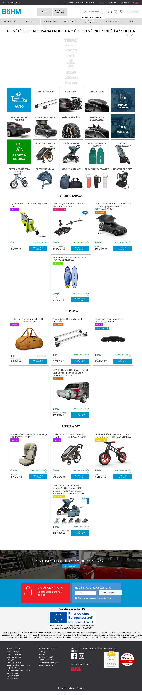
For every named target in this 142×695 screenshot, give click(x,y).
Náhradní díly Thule (122, 105)
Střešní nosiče (50, 21)
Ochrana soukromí (46, 656)
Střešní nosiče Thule (46, 659)
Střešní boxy (111, 21)
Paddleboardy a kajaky (97, 143)
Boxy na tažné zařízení (19, 118)
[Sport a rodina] (19, 151)
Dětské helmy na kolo (45, 169)
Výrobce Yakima (13, 675)
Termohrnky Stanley (97, 168)
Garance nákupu (13, 651)
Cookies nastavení (46, 664)
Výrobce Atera (12, 672)
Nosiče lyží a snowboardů (91, 21)
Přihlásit (133, 11)
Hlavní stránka (66, 3)
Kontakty (125, 3)
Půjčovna (113, 3)
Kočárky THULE (71, 142)
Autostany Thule (45, 116)
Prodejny (10, 659)
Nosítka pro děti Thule (122, 169)
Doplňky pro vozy (13, 667)
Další (132, 21)
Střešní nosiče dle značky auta (18, 664)
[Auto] (19, 99)
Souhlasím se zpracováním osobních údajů (89, 597)
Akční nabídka (10, 21)
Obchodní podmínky (85, 3)
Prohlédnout (71, 565)
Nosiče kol (71, 91)
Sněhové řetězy (71, 21)
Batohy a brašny (71, 168)
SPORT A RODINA (63, 11)
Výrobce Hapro (12, 678)
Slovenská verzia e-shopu (48, 662)
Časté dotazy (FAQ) (14, 656)
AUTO (41, 11)
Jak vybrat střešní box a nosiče (18, 670)
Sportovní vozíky (45, 142)
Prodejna (101, 3)
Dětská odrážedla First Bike (19, 169)
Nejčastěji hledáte (14, 662)
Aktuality (42, 651)
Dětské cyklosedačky (123, 143)
